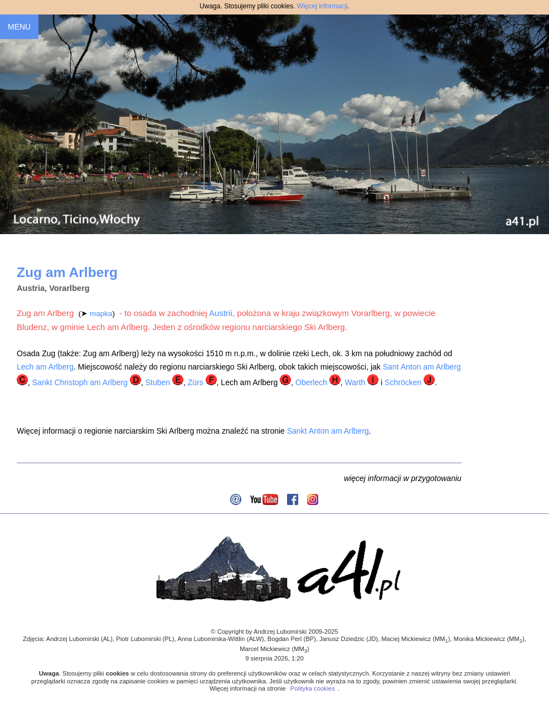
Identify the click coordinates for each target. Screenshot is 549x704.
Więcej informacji (322, 6)
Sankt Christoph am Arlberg (80, 382)
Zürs (195, 382)
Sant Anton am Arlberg (422, 366)
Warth (354, 382)
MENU (19, 26)
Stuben (157, 382)
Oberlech (311, 382)
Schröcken (403, 382)
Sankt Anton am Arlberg (328, 430)
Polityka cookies (312, 688)
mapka (101, 313)
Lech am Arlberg (45, 366)
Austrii (220, 313)
